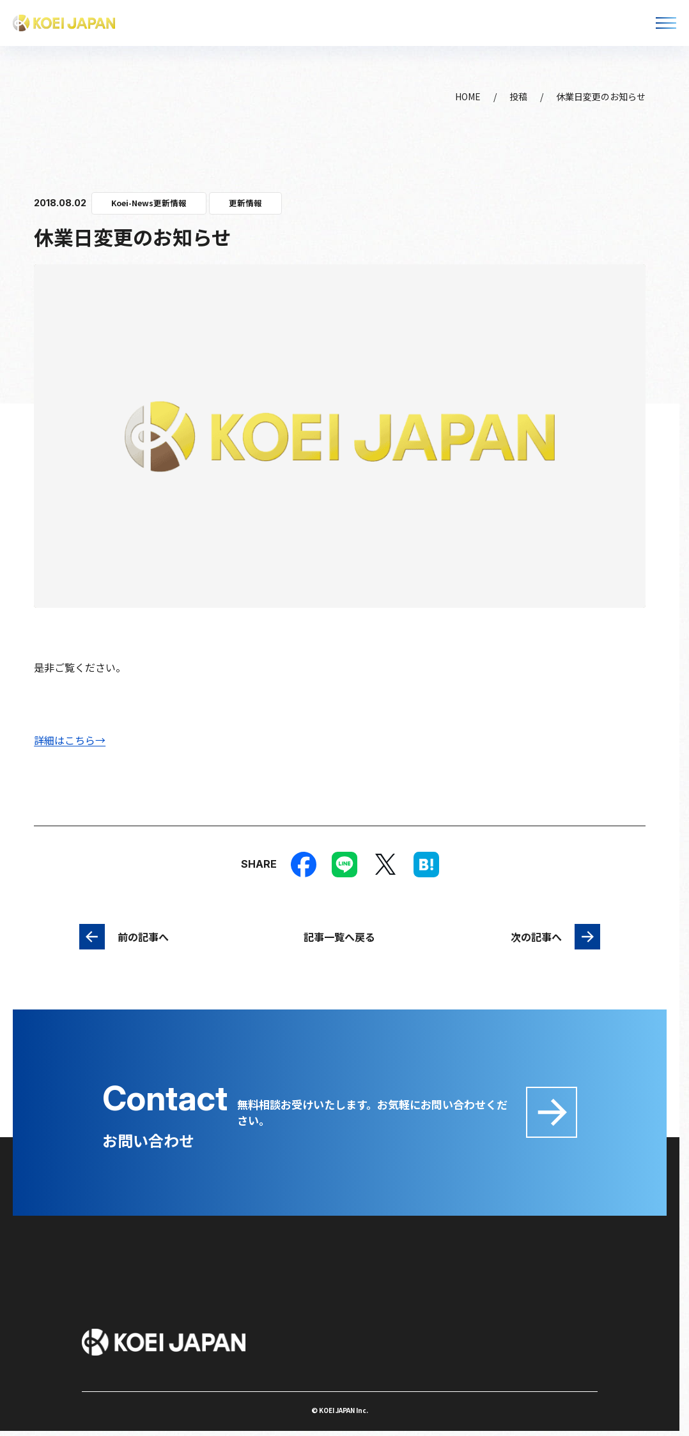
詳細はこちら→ (69, 740)
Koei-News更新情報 (149, 203)
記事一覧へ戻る (339, 936)
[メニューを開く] (666, 23)
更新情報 (245, 203)
